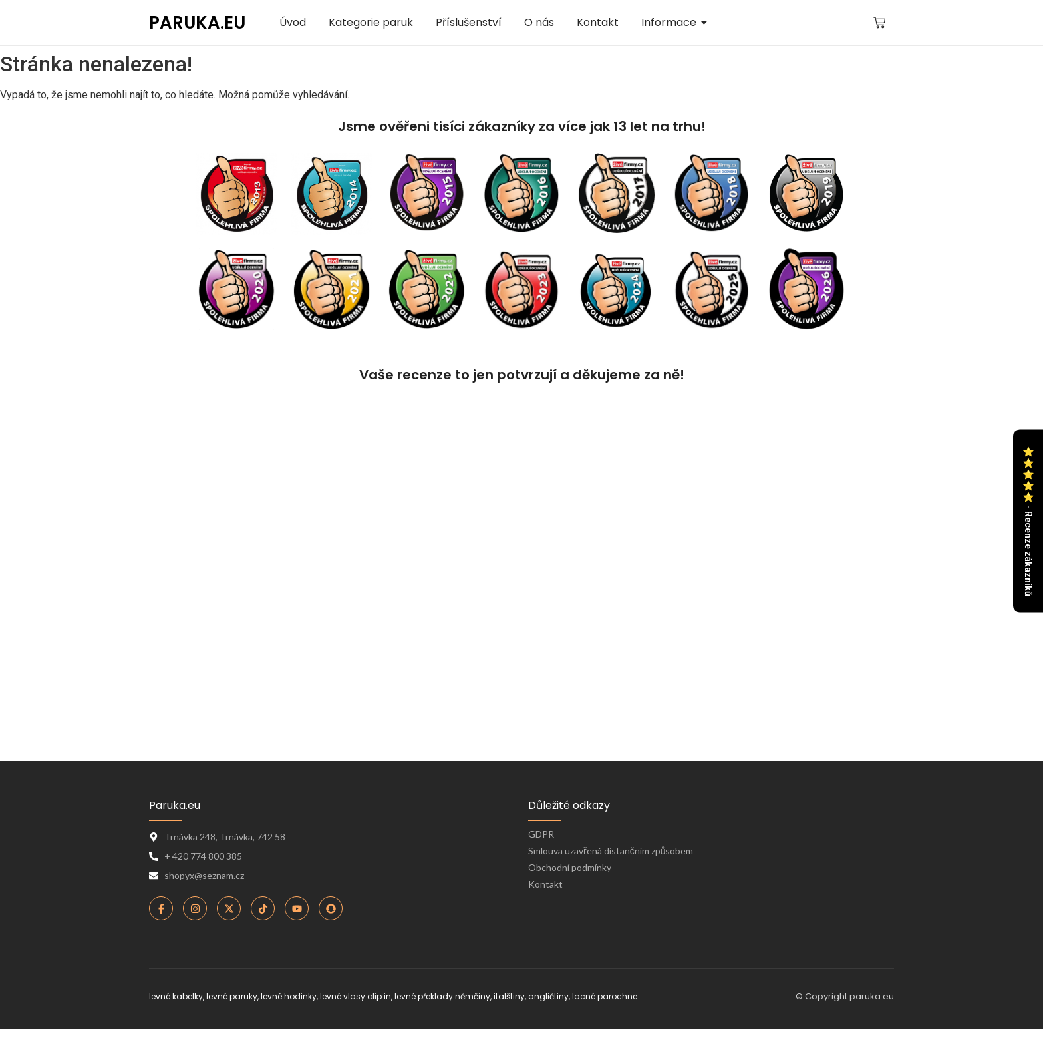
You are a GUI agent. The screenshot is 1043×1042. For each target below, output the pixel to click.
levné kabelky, (176, 996)
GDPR (541, 834)
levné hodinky (289, 996)
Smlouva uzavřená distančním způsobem (610, 850)
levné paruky (231, 996)
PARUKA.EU (197, 23)
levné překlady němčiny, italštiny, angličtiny (481, 996)
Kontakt (545, 884)
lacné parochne (604, 996)
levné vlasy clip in (355, 996)
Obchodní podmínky (569, 867)
